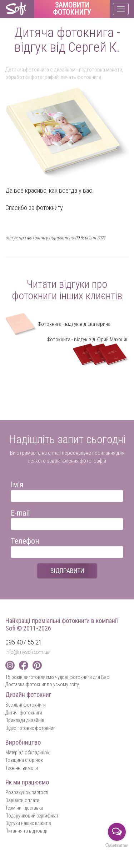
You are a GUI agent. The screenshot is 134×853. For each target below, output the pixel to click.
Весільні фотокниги (25, 705)
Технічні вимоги (21, 768)
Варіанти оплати (22, 800)
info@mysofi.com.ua (27, 652)
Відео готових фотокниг (30, 728)
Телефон (25, 539)
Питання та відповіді (26, 831)
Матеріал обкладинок (27, 752)
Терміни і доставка (24, 808)
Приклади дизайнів (24, 720)
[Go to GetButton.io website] (116, 845)
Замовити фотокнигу (72, 9)
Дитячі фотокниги (23, 713)
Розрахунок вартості (26, 792)
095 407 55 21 (23, 642)
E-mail (20, 511)
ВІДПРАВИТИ (67, 571)
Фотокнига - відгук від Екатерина (57, 324)
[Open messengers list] (117, 832)
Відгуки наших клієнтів (28, 823)
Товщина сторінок (24, 760)
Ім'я (17, 483)
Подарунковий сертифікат (31, 816)
